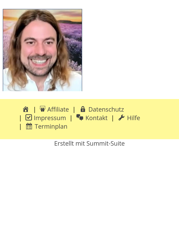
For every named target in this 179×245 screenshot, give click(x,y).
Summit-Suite (105, 143)
